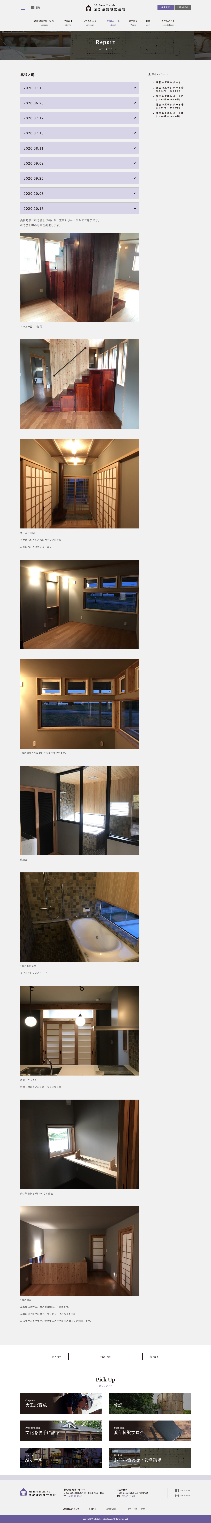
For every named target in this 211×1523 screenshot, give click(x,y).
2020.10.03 (34, 193)
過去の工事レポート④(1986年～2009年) (170, 115)
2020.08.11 (34, 148)
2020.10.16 (34, 208)
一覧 (105, 1356)
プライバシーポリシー (137, 1509)
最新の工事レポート (168, 82)
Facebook (185, 1490)
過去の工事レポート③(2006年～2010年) (170, 106)
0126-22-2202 (75, 1496)
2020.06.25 (34, 102)
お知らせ (93, 1509)
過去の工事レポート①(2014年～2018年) (170, 89)
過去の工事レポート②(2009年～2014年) (170, 98)
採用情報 (165, 7)
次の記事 (154, 1356)
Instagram (185, 1495)
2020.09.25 (34, 178)
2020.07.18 (34, 87)
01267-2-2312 (128, 1496)
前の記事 (57, 1356)
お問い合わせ (183, 7)
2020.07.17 (34, 118)
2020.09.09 (34, 163)
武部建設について (71, 1509)
